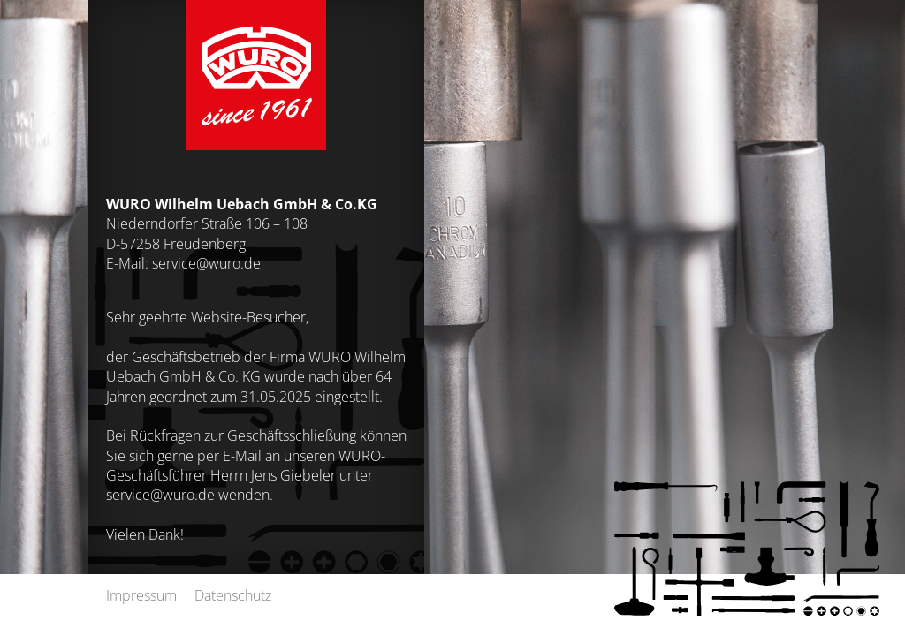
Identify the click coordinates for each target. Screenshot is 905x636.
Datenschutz (232, 595)
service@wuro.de (206, 263)
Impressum (141, 595)
